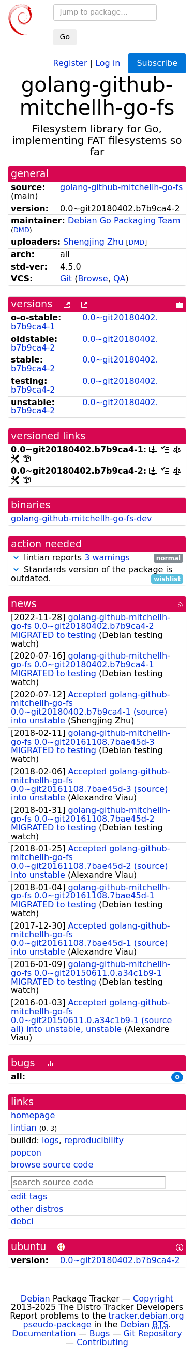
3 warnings (107, 557)
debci (22, 1221)
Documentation (44, 1333)
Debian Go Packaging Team (124, 220)
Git (66, 279)
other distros (37, 1209)
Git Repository (153, 1333)
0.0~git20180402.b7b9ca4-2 (84, 343)
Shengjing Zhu (93, 242)
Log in (107, 63)
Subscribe (157, 63)
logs (50, 1140)
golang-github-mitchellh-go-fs (121, 187)
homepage (33, 1115)
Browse (93, 279)
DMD (21, 230)
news (24, 604)
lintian (24, 1128)
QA (119, 279)
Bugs (99, 1333)
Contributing (102, 1342)
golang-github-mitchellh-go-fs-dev (81, 519)
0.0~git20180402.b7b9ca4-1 (84, 322)
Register (70, 63)
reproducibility (94, 1140)
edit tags (29, 1196)
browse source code (52, 1165)
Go (65, 37)
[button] (16, 557)
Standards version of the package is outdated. (97, 574)
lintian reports (97, 558)
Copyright (153, 1299)
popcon (26, 1153)
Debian (35, 1299)
